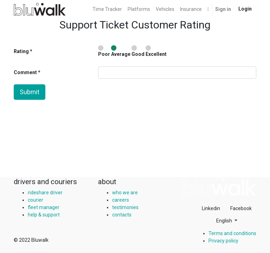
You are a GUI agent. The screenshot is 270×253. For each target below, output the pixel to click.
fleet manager (43, 207)
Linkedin (211, 208)
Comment (26, 72)
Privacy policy (223, 241)
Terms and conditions (232, 233)
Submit (29, 92)
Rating (21, 51)
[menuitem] (107, 9)
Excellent (156, 51)
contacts (121, 215)
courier (35, 200)
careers (120, 200)
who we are (125, 192)
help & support (44, 215)
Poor (104, 51)
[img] (219, 186)
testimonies (125, 207)
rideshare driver (45, 192)
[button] (208, 9)
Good (137, 51)
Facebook (241, 208)
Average (120, 51)
